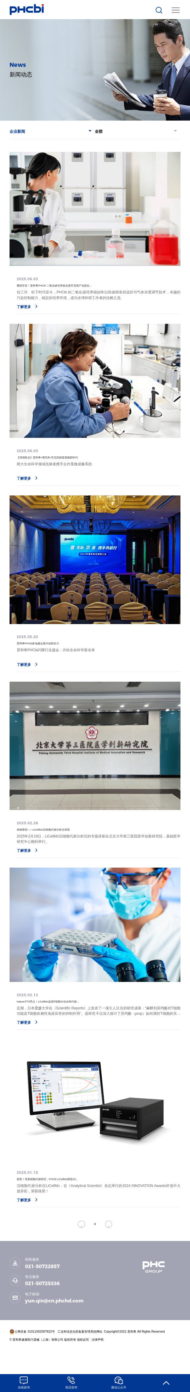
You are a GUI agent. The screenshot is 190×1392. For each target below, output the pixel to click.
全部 (136, 131)
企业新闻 (51, 131)
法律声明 (98, 1366)
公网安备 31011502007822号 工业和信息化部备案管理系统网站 (56, 1357)
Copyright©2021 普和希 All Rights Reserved (135, 1357)
